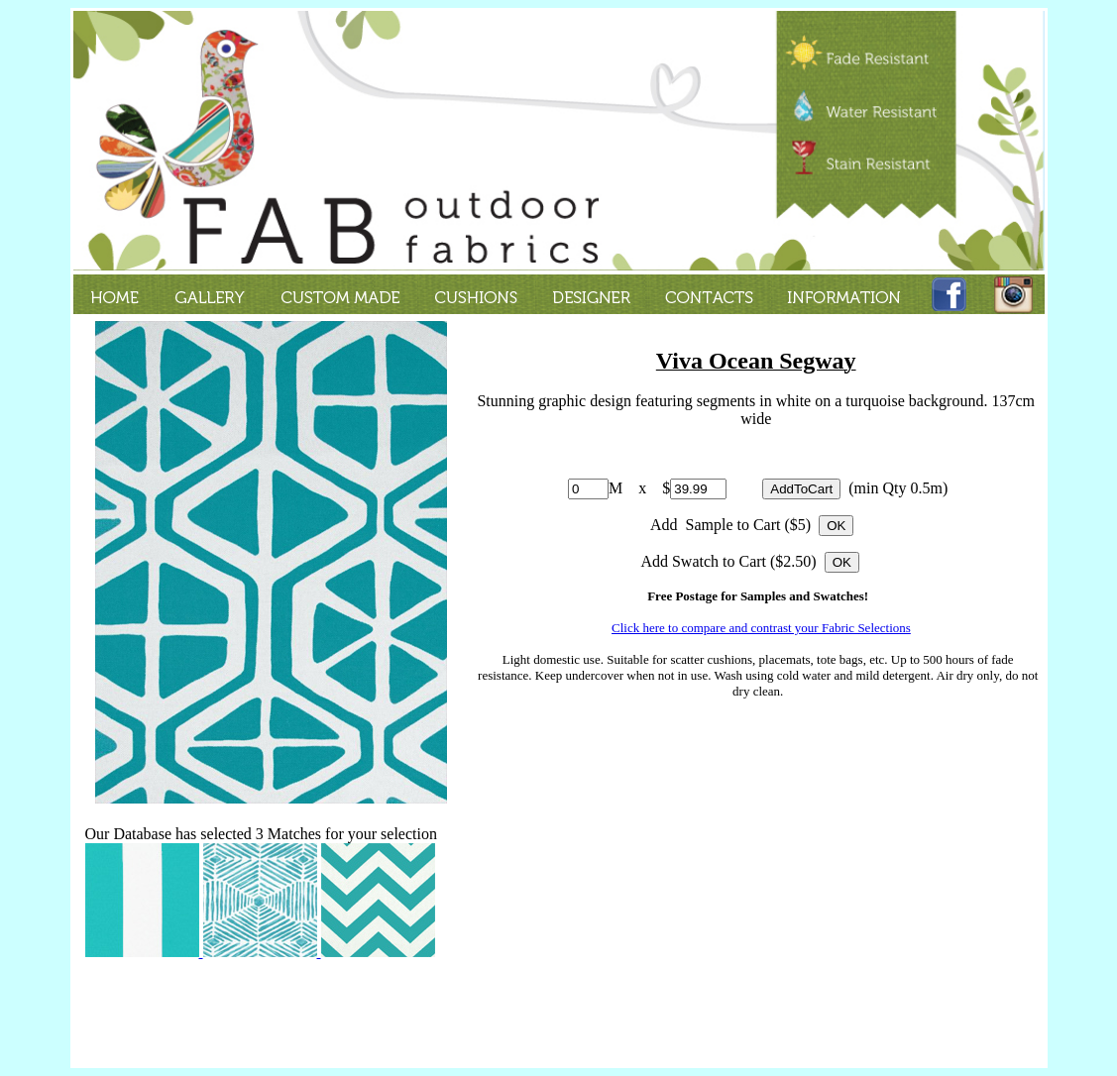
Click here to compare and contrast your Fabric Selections (761, 627)
